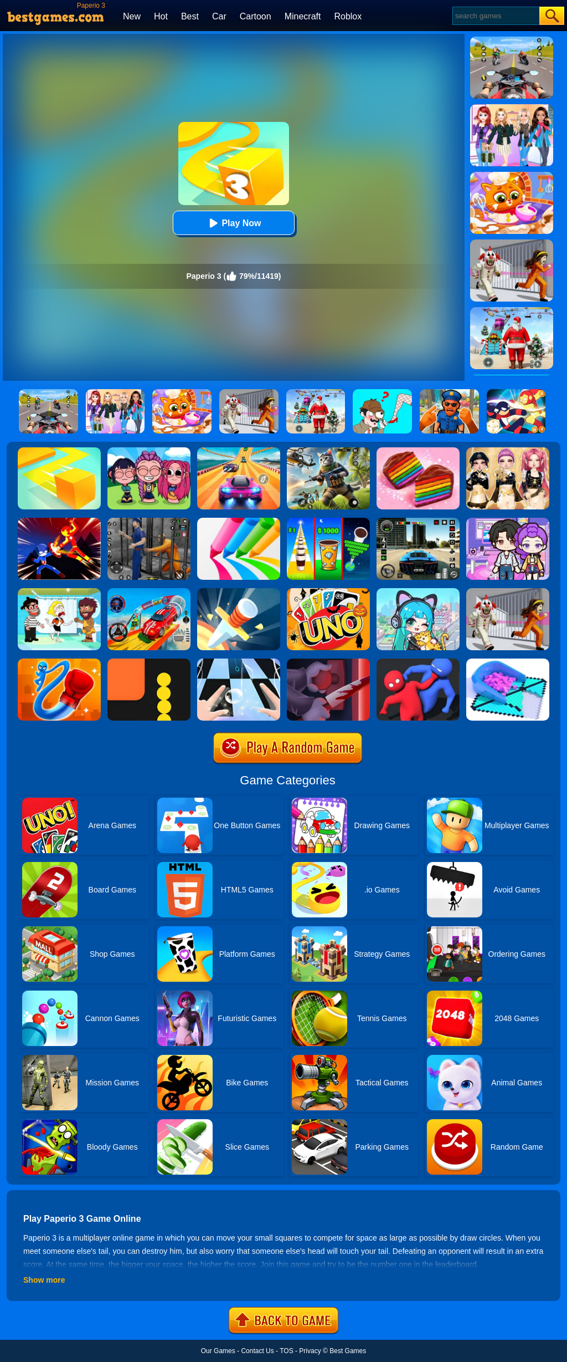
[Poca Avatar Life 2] (418, 592)
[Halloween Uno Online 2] (328, 592)
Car (219, 16)
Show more (44, 1280)
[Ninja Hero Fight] (59, 522)
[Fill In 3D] (507, 662)
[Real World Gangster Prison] (148, 522)
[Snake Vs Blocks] (148, 662)
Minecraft (303, 16)
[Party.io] (418, 662)
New (132, 16)
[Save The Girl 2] (59, 592)
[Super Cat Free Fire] (328, 451)
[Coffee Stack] (328, 522)
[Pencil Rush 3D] (238, 522)
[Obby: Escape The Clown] (507, 592)
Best (190, 16)
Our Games (218, 1351)
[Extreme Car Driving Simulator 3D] (418, 522)
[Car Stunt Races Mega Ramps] (148, 592)
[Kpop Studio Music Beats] (148, 451)
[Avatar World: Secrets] (507, 522)
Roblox (348, 16)
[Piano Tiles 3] (238, 662)
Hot (161, 16)
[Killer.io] (328, 662)
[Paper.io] (59, 451)
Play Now (233, 223)
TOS (286, 1351)
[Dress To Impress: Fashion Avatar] (507, 451)
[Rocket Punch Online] (59, 662)
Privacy (310, 1351)
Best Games (347, 1351)
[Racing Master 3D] (238, 451)
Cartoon (255, 16)
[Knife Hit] (238, 592)
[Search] (495, 16)
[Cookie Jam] (418, 451)
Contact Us (257, 1351)
